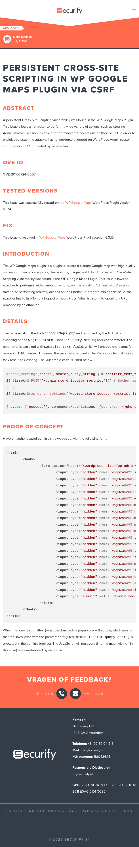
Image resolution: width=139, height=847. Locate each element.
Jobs (73, 811)
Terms (126, 811)
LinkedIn (34, 811)
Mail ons (93, 693)
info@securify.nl (92, 750)
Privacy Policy (99, 811)
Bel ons (44, 693)
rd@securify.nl (82, 774)
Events (14, 811)
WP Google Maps (78, 202)
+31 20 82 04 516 (100, 743)
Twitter (56, 811)
